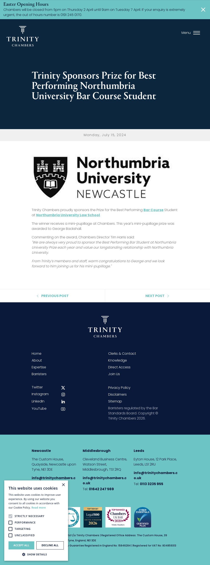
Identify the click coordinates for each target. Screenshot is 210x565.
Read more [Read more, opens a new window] (38, 507)
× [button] (63, 485)
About (37, 360)
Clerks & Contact (122, 353)
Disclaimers (117, 394)
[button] (36, 554)
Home (36, 353)
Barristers (39, 374)
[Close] (203, 9)
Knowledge (117, 360)
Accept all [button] (21, 545)
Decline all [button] (50, 545)
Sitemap (115, 401)
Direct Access (119, 367)
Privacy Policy (119, 387)
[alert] (36, 520)
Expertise (39, 367)
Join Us (114, 374)
